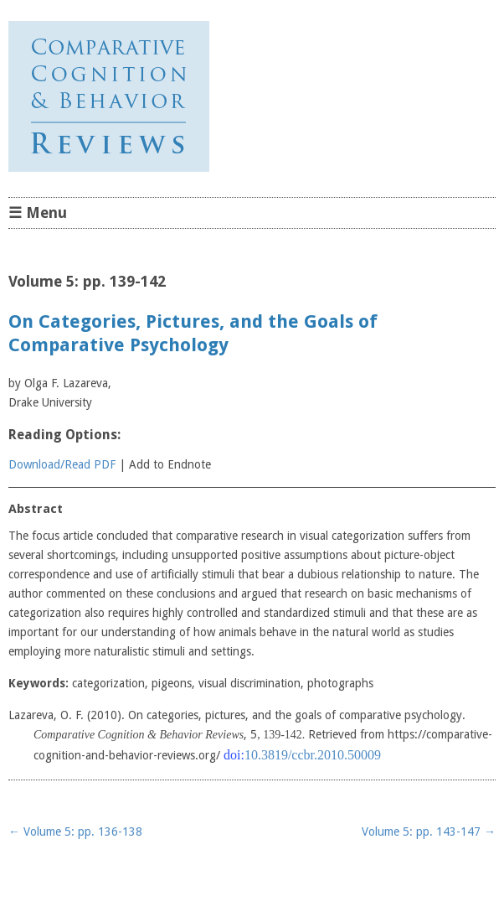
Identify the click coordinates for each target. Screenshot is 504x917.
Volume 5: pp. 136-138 (75, 831)
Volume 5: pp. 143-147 (429, 831)
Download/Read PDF (62, 464)
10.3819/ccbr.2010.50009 (312, 755)
